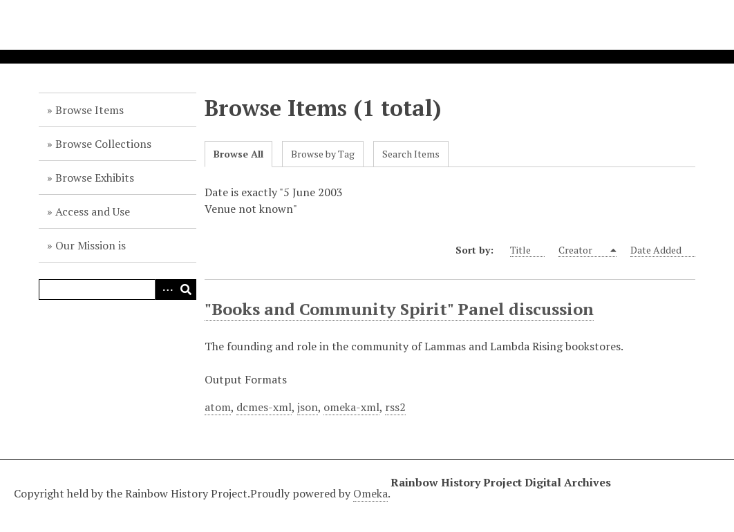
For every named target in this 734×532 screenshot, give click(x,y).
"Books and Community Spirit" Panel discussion (399, 309)
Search (186, 289)
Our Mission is (90, 245)
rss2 (395, 407)
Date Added (662, 250)
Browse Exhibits (94, 177)
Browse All (238, 153)
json (307, 407)
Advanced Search (165, 289)
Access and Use (92, 211)
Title (527, 250)
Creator (583, 250)
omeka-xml (351, 407)
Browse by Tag (323, 153)
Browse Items (89, 109)
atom (218, 407)
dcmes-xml (264, 407)
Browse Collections (103, 143)
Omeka (370, 493)
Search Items (411, 153)
